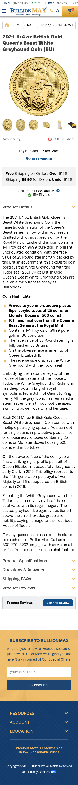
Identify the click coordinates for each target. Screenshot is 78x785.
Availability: (11, 139)
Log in (23, 151)
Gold (6, 3)
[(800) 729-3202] (51, 10)
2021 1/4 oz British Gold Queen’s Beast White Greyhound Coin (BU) (58, 25)
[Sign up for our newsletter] (39, 672)
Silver (49, 3)
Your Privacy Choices (39, 772)
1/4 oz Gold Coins (31, 25)
